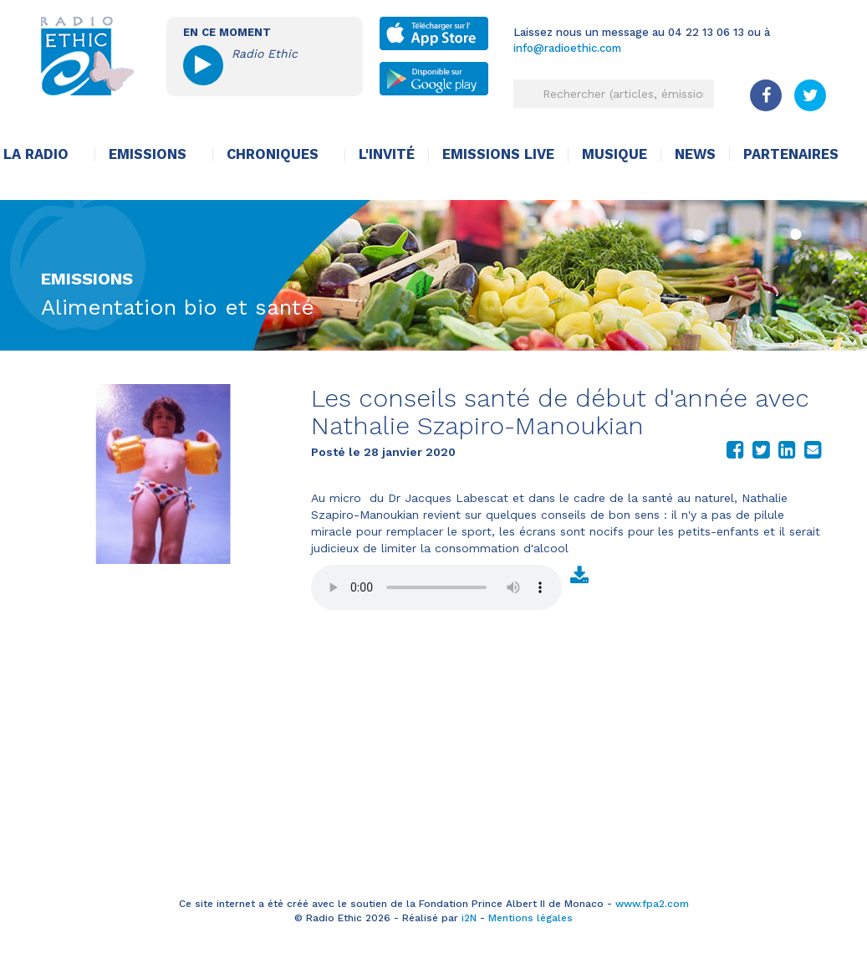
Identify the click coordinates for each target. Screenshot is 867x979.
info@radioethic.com (567, 48)
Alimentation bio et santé (177, 307)
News (695, 154)
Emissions (147, 154)
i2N (469, 918)
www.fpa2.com (652, 904)
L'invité (387, 154)
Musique (614, 154)
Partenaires (791, 154)
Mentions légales (530, 918)
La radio (36, 154)
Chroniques (273, 154)
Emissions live (498, 154)
